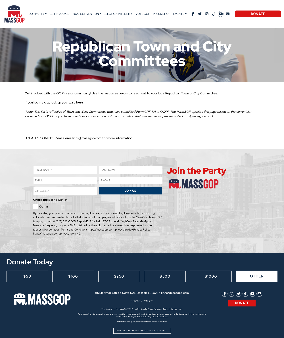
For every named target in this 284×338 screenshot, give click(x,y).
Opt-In (43, 206)
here (79, 102)
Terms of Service (170, 309)
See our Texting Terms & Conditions (152, 316)
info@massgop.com (175, 293)
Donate (258, 14)
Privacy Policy (153, 309)
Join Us (130, 190)
